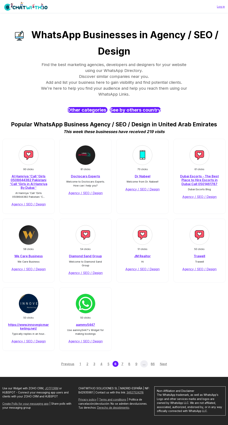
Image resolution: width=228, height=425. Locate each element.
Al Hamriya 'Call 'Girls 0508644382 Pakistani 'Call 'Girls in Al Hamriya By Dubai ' (28, 182)
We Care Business (28, 256)
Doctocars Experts (85, 176)
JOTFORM (51, 388)
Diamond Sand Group (85, 256)
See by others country (135, 110)
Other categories (87, 110)
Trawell (199, 256)
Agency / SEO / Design (28, 204)
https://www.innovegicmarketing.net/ (28, 326)
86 (153, 364)
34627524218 (135, 392)
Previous (67, 364)
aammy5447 (85, 325)
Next (163, 364)
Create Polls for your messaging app (25, 403)
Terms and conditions (112, 399)
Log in (221, 6)
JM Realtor (142, 256)
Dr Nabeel (142, 176)
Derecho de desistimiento (113, 407)
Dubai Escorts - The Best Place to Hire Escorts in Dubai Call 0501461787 (199, 180)
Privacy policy (87, 399)
